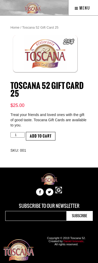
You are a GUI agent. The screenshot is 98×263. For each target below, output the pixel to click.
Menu (82, 8)
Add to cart (40, 136)
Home (14, 27)
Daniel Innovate (73, 241)
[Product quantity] (17, 135)
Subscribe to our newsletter (49, 206)
